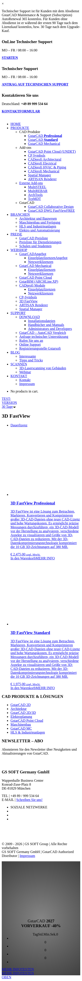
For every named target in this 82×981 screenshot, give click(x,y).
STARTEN (10, 58)
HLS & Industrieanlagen (27, 732)
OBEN (6, 977)
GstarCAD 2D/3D (23, 713)
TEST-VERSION (9, 402)
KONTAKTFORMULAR (21, 111)
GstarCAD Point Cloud (26, 720)
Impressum (27, 856)
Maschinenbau (20, 724)
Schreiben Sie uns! (29, 800)
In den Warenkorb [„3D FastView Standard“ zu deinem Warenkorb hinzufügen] (23, 688)
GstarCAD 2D (20, 705)
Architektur (18, 709)
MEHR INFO (45, 558)
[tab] (18, 425)
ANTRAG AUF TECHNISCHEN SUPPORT (35, 84)
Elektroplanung (21, 716)
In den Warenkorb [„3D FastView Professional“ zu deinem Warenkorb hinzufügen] (23, 558)
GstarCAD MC (21, 728)
